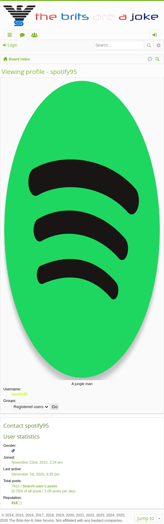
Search (149, 45)
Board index (19, 59)
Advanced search (158, 45)
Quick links (11, 36)
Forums (23, 36)
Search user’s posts (39, 486)
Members (36, 36)
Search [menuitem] (158, 60)
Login (12, 45)
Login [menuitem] (156, 36)
